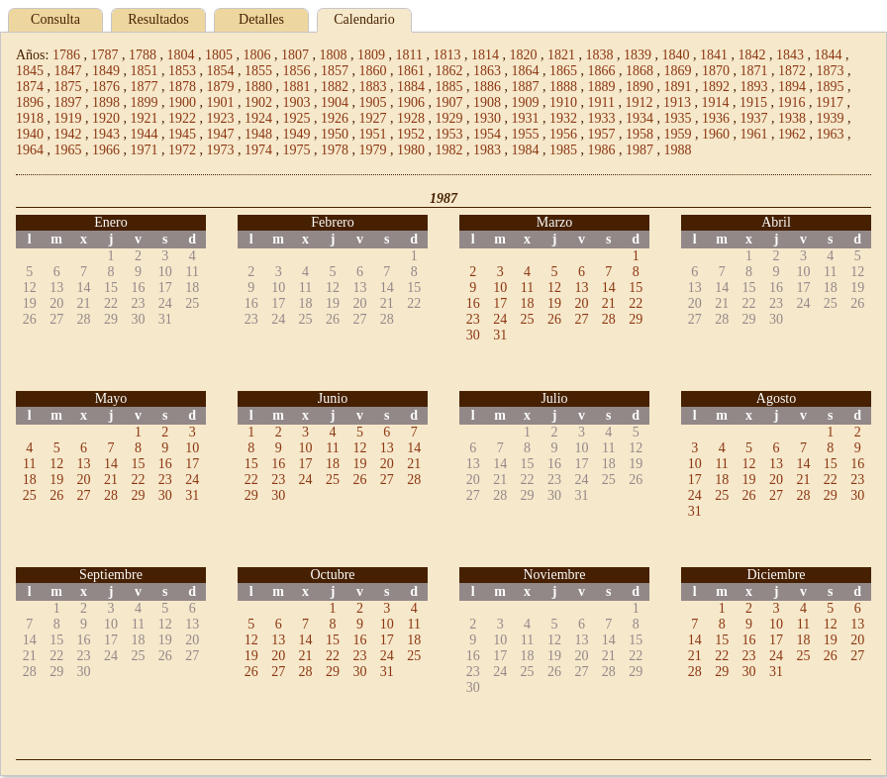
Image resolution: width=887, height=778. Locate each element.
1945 (182, 134)
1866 (602, 70)
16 (473, 303)
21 (609, 303)
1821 (561, 55)
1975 (297, 150)
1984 (526, 150)
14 (609, 287)
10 (500, 287)
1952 (411, 134)
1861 (411, 70)
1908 (487, 102)
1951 (373, 134)
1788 (142, 55)
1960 (716, 134)
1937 (754, 118)
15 (635, 287)
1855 (258, 70)
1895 (830, 86)
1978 (334, 150)
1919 (68, 118)
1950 (334, 134)
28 (609, 319)
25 (528, 319)
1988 (678, 150)
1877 (144, 86)
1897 (68, 102)
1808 (332, 55)
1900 (182, 102)
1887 (526, 86)
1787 (104, 55)
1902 (258, 102)
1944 (144, 134)
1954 (487, 134)
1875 (68, 86)
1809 (371, 55)
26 (554, 319)
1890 (639, 86)
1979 (373, 150)
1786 (66, 55)
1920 (106, 118)
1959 (678, 134)
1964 (30, 150)
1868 (639, 70)
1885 (449, 86)
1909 (526, 102)
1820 (523, 55)
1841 (714, 55)
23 (473, 319)
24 (500, 319)
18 (528, 303)
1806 (256, 55)
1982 (449, 150)
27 (581, 319)
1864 (526, 70)
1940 (30, 134)
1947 (221, 134)
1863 (487, 70)
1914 (715, 102)
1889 (602, 86)
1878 (182, 86)
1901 (221, 102)
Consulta (55, 19)
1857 (334, 70)
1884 (411, 86)
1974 (258, 150)
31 (500, 335)
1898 (106, 102)
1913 (677, 102)
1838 (599, 55)
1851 (144, 70)
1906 (411, 102)
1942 (68, 134)
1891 (678, 86)
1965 (68, 150)
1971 (144, 150)
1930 (487, 118)
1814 (485, 55)
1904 (334, 102)
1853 (182, 70)
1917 (829, 102)
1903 (297, 102)
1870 (716, 70)
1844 (827, 55)
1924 (258, 118)
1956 (563, 134)
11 (527, 287)
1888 (563, 86)
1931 (526, 118)
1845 (30, 70)
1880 (258, 86)
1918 (30, 118)
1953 (449, 134)
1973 (221, 150)
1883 (373, 86)
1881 (297, 86)
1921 (144, 118)
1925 (297, 118)
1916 (791, 102)
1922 (182, 118)
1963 (830, 134)
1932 (563, 118)
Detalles (261, 19)
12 (554, 287)
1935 (678, 118)
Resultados (158, 19)
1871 (754, 70)
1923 (221, 118)
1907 (449, 102)
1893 (754, 86)
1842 (751, 55)
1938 (792, 118)
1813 (446, 55)
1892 (716, 86)
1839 (637, 55)
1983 (487, 150)
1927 (373, 118)
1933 (602, 118)
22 (635, 303)
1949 (297, 134)
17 (500, 303)
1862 (449, 70)
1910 (563, 102)
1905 (373, 102)
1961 (754, 134)
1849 (106, 70)
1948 (258, 134)
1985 (563, 150)
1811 (408, 55)
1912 (638, 102)
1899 (144, 102)
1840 (675, 55)
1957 (602, 134)
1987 (639, 150)
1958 (639, 134)
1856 (297, 70)
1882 (334, 86)
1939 (830, 118)
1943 (106, 134)
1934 (639, 118)
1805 (219, 55)
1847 (68, 70)
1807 (295, 55)
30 (473, 335)
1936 (716, 118)
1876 (106, 86)
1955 (526, 134)
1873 (830, 70)
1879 (221, 86)
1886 (487, 86)
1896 (30, 102)
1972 (182, 150)
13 (581, 287)
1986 (602, 150)
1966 (106, 150)
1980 (411, 150)
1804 (180, 55)
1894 (792, 86)
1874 (30, 86)
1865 (563, 70)
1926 (334, 118)
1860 (373, 70)
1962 (792, 134)
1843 (790, 55)
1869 (678, 70)
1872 (792, 70)
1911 (601, 102)
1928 (411, 118)
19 (554, 303)
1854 (221, 70)
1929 (449, 118)
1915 (753, 102)
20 (581, 303)
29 (635, 319)
